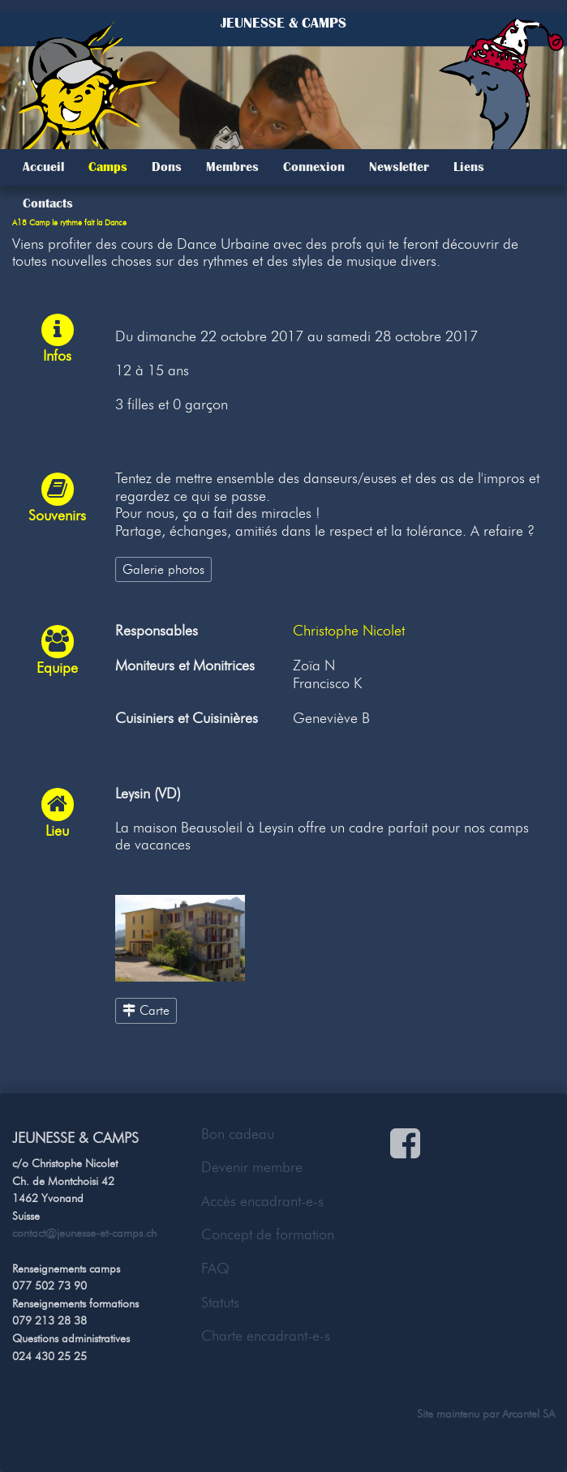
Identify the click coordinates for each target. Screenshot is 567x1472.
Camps (107, 166)
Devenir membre (252, 1167)
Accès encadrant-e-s (262, 1201)
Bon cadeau (237, 1134)
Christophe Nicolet (349, 631)
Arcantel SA (528, 1413)
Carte (146, 1010)
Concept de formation (267, 1234)
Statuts (220, 1303)
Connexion (314, 166)
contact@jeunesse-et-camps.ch (84, 1233)
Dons (167, 166)
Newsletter (399, 166)
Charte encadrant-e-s (265, 1336)
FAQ (215, 1268)
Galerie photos (163, 569)
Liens (468, 166)
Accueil (43, 166)
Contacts (48, 203)
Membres (232, 166)
